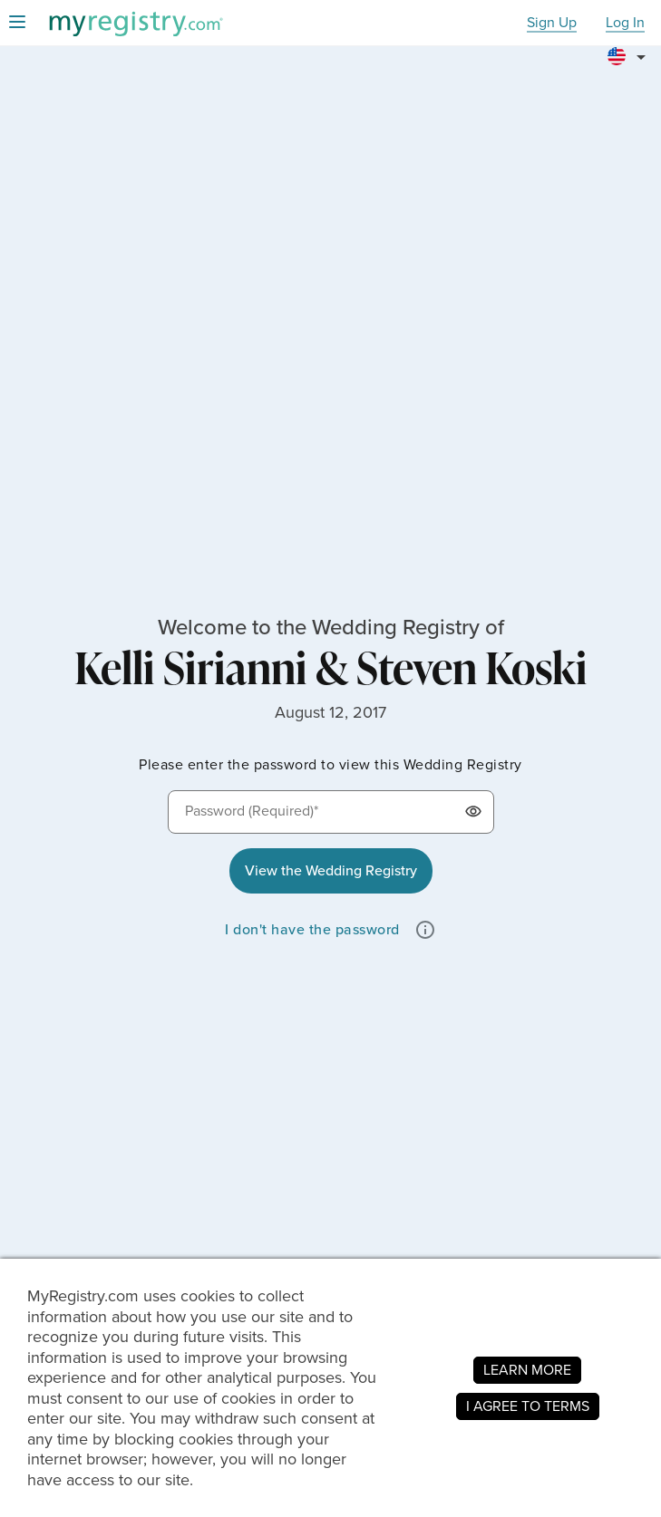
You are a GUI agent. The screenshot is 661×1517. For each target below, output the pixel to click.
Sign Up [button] (552, 23)
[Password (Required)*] (331, 812)
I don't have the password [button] (312, 929)
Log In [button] (625, 23)
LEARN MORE (527, 1369)
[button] (629, 49)
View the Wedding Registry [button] (331, 870)
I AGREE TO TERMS (527, 1406)
